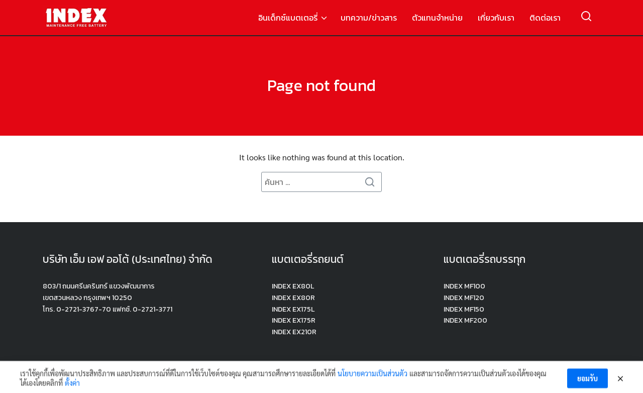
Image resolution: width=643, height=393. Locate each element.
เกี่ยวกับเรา (496, 18)
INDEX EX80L (293, 286)
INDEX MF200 (465, 320)
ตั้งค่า (72, 385)
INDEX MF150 (464, 309)
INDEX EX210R (294, 332)
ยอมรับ (587, 380)
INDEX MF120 (464, 297)
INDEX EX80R (293, 297)
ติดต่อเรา (545, 18)
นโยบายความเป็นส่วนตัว (372, 375)
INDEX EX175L (293, 309)
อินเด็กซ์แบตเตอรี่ (287, 18)
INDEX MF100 (464, 286)
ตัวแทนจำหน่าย (437, 18)
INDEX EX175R (293, 320)
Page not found (321, 85)
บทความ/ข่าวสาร (369, 18)
